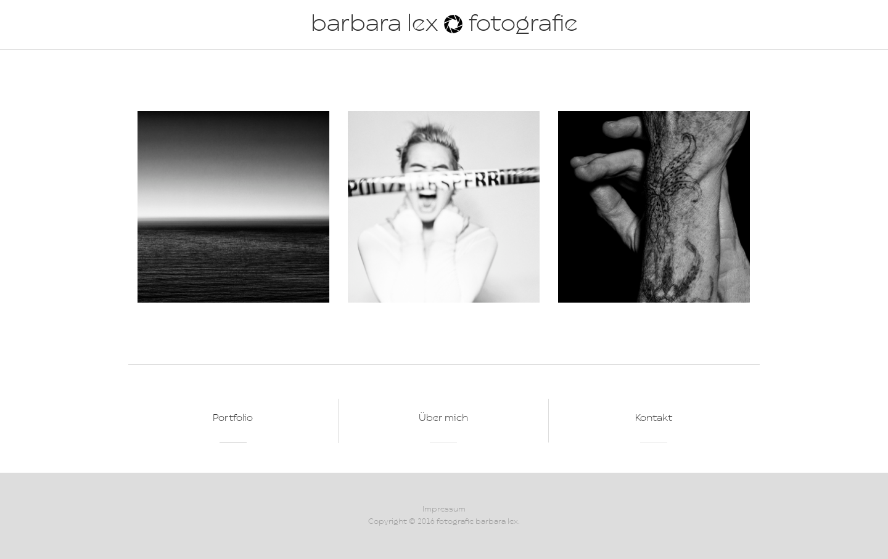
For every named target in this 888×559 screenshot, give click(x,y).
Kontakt (653, 418)
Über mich (443, 418)
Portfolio (233, 418)
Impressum (444, 509)
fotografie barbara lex (477, 522)
